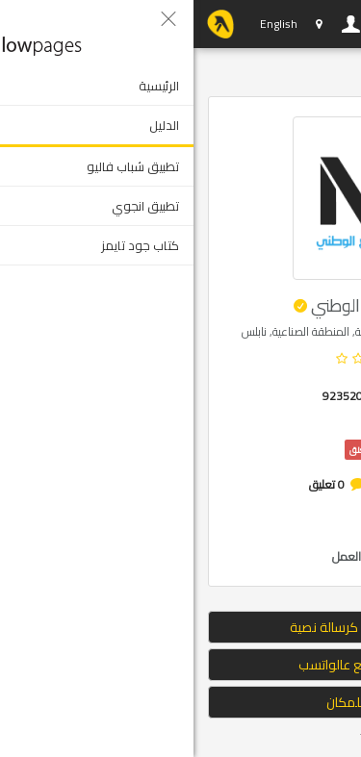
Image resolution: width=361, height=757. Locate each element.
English (85, 24)
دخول (158, 24)
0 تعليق (133, 484)
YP (27, 24)
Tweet (182, 737)
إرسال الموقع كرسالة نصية (180, 627)
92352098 (156, 396)
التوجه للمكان (181, 702)
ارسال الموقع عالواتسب (181, 664)
